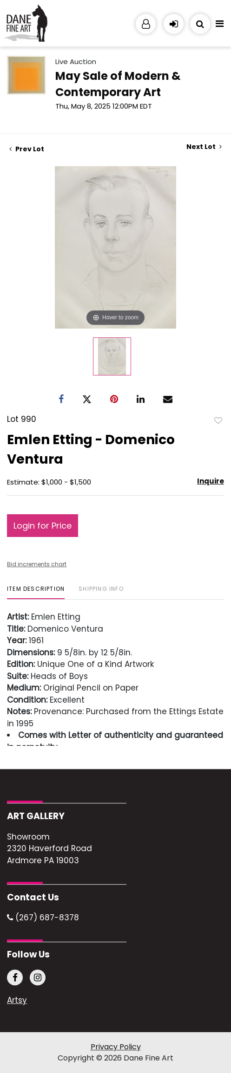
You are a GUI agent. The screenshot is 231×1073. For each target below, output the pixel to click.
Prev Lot (26, 149)
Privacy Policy (116, 1046)
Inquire (210, 481)
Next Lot (204, 147)
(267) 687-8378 (43, 918)
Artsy (17, 1000)
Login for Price (42, 525)
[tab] (36, 592)
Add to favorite (218, 420)
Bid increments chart (36, 564)
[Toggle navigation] (219, 26)
